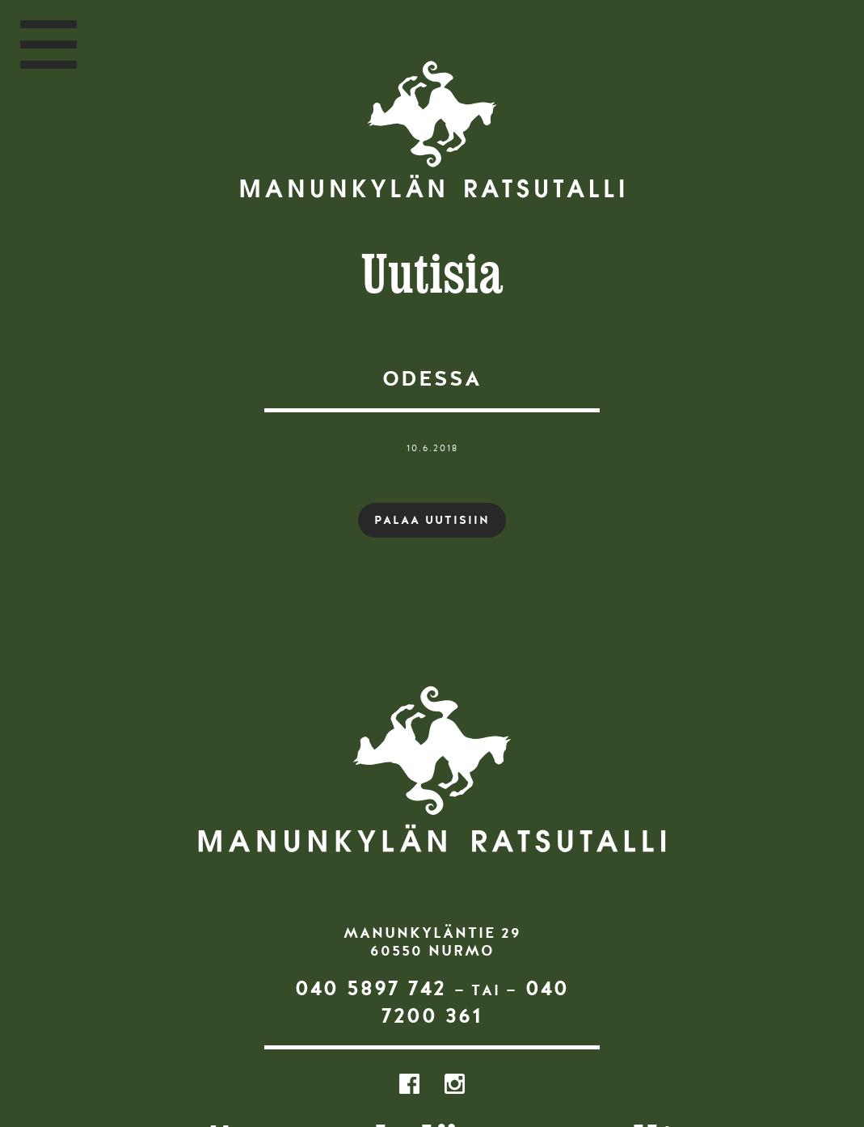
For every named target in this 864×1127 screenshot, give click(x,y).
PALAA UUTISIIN (432, 520)
